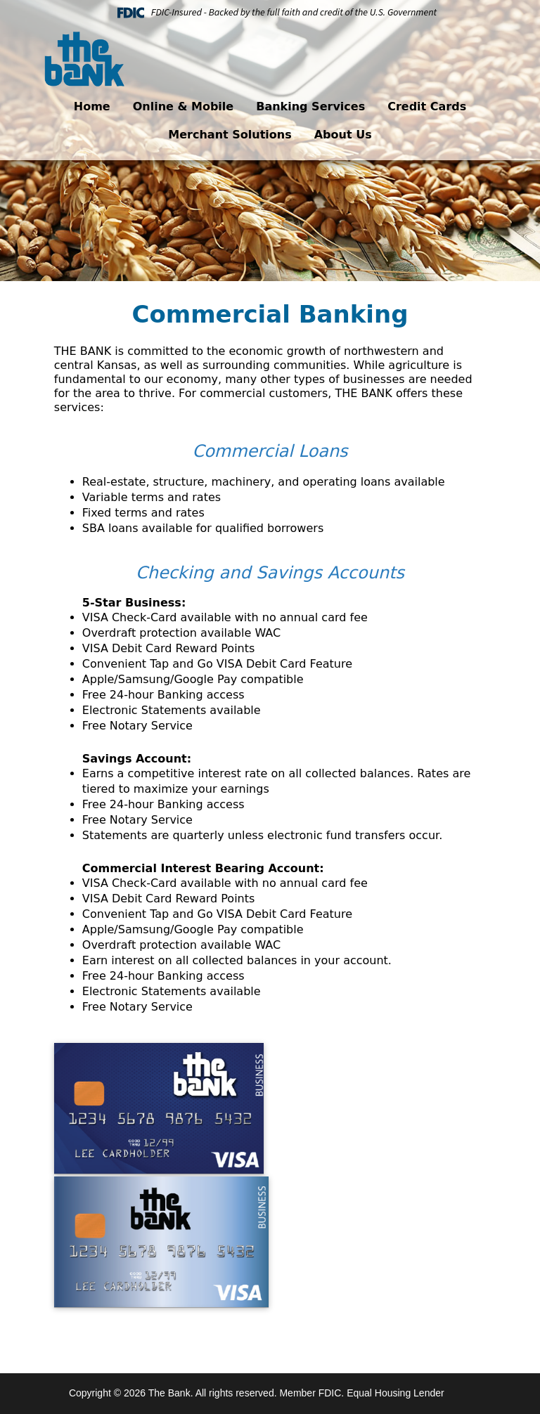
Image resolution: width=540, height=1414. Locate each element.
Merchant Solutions (229, 134)
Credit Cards (426, 106)
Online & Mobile (183, 106)
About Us (343, 134)
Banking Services (310, 106)
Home (92, 106)
